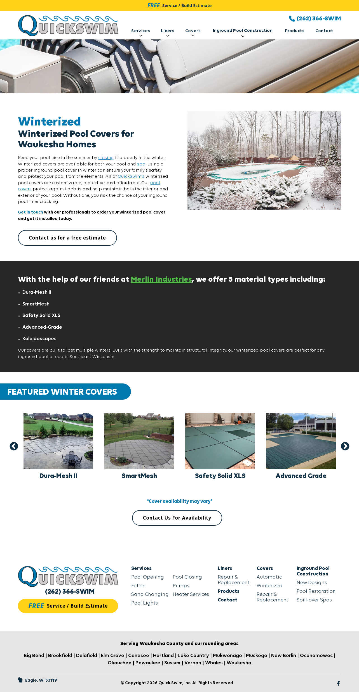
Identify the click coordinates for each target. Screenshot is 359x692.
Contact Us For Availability (177, 518)
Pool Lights (144, 603)
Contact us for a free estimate (67, 237)
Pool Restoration (316, 591)
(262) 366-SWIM (70, 591)
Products (294, 31)
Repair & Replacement (234, 580)
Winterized (270, 586)
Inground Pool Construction (243, 33)
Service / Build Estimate (179, 5)
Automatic (269, 577)
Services (140, 33)
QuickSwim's (131, 176)
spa (141, 164)
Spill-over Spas (314, 600)
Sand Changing (150, 594)
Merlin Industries (161, 280)
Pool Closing (187, 577)
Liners (167, 33)
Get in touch (30, 212)
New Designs (312, 583)
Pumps (181, 586)
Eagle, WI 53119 (37, 680)
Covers (193, 33)
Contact (324, 31)
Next (345, 446)
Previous (14, 446)
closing (106, 158)
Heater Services (191, 594)
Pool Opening (147, 577)
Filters (138, 586)
